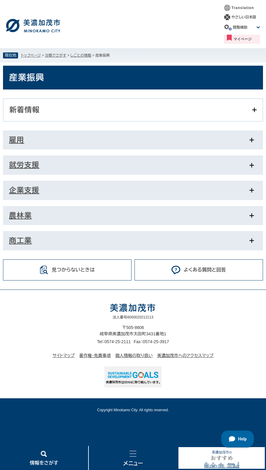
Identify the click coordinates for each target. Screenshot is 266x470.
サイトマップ (64, 355)
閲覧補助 (240, 27)
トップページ (31, 55)
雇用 (16, 140)
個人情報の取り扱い (134, 355)
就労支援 (24, 165)
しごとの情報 (80, 55)
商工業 (20, 241)
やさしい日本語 (243, 17)
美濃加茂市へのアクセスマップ (185, 355)
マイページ (243, 39)
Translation (242, 8)
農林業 (20, 216)
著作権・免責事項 (95, 355)
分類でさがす (55, 55)
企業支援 (24, 190)
